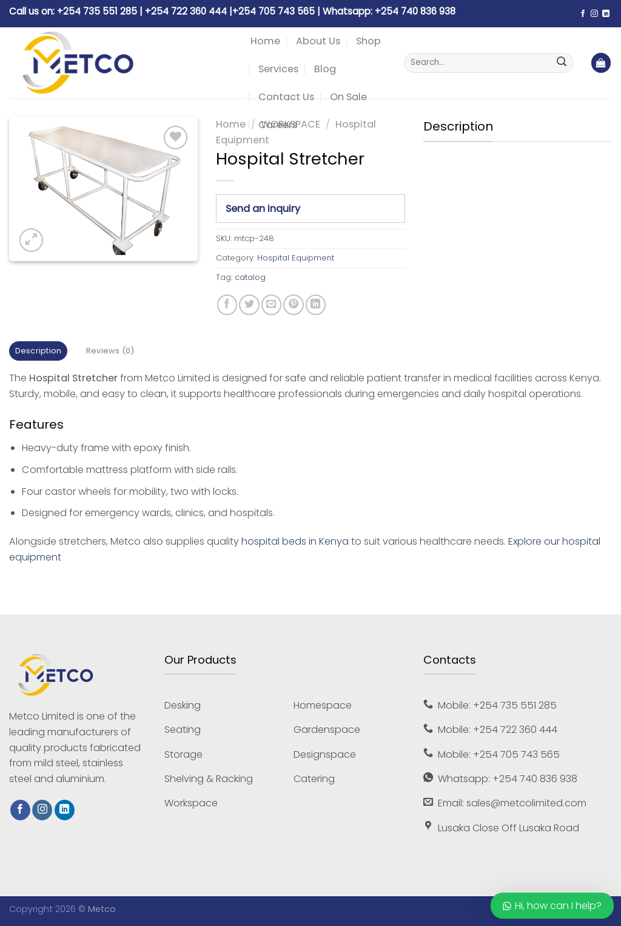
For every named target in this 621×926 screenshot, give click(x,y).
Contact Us (286, 97)
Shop (368, 41)
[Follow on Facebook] (582, 14)
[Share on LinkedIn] (316, 304)
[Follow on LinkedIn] (605, 14)
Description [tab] (38, 350)
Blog (325, 69)
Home (265, 41)
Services (278, 69)
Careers (277, 125)
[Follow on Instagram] (594, 14)
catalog (250, 277)
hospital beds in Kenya (295, 541)
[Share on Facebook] (227, 304)
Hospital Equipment (295, 258)
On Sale (348, 97)
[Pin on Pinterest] (293, 304)
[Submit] (561, 63)
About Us (318, 41)
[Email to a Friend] (271, 304)
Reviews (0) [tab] (110, 350)
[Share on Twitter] (249, 304)
